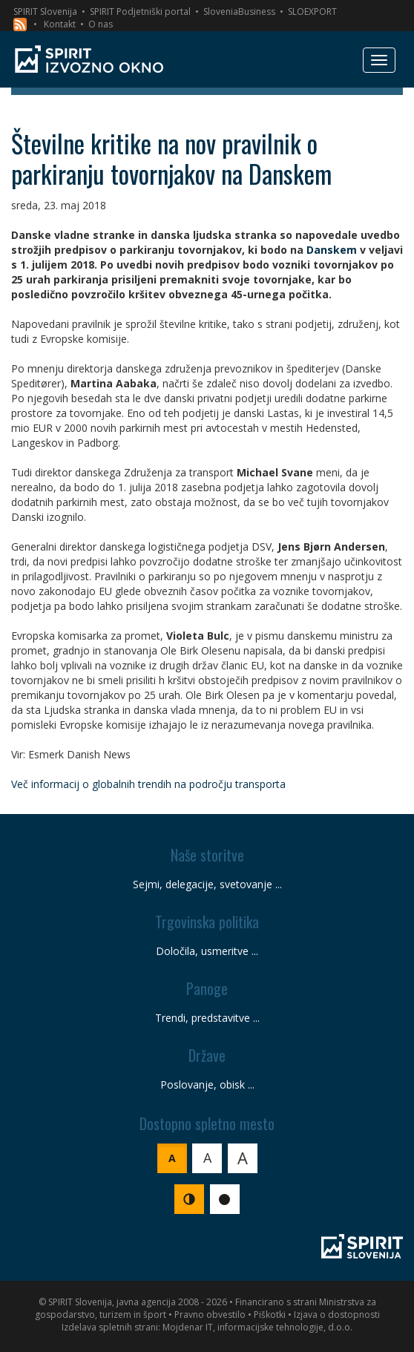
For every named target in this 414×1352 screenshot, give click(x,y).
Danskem (331, 250)
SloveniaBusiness (239, 11)
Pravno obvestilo (210, 1314)
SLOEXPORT (312, 11)
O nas (100, 24)
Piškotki (270, 1314)
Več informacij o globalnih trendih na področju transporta (148, 784)
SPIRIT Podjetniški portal (140, 11)
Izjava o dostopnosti (337, 1314)
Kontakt (60, 24)
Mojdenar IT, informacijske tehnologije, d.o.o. (257, 1327)
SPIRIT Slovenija (45, 11)
